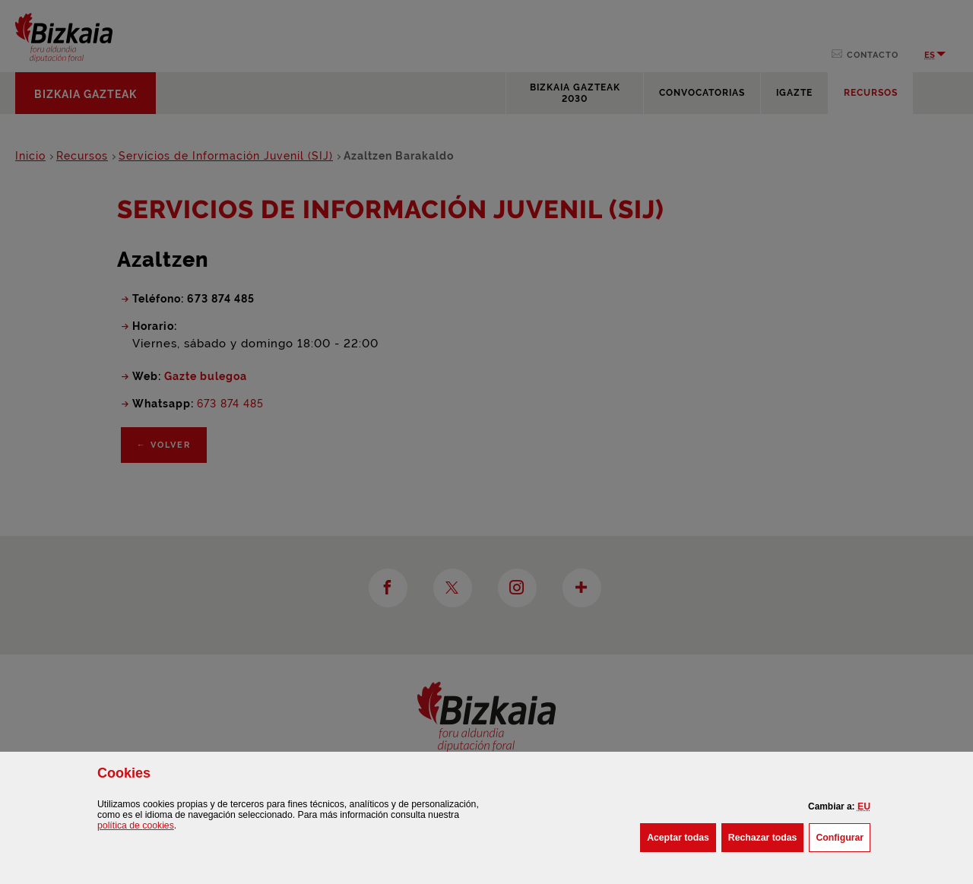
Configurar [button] (843, 836)
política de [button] (135, 825)
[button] (863, 806)
